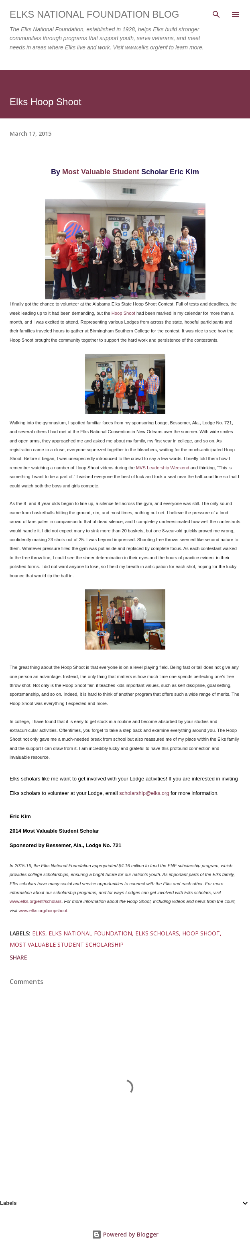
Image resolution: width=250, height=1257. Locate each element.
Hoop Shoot (123, 313)
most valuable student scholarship (67, 944)
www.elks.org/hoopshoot (42, 910)
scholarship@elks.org (144, 793)
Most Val (76, 172)
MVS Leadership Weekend (162, 467)
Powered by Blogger (125, 1234)
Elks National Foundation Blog (94, 14)
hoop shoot (201, 933)
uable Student (115, 172)
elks (38, 933)
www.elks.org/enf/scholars (35, 901)
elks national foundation (90, 933)
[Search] (216, 14)
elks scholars (157, 933)
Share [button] (18, 957)
